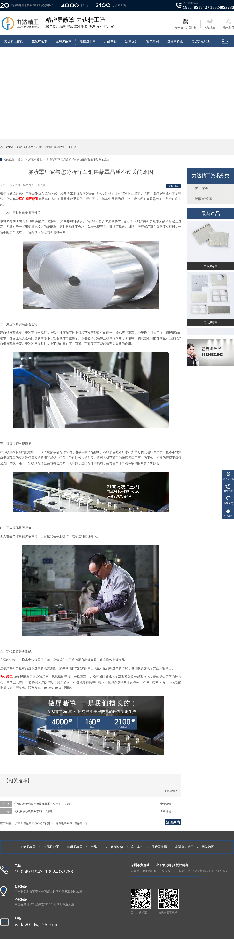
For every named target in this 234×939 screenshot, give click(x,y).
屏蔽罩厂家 (81, 823)
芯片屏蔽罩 (210, 323)
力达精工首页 (13, 41)
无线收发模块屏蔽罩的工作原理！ (34, 811)
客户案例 (152, 41)
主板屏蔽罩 (39, 41)
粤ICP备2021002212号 (156, 871)
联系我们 (228, 24)
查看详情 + (167, 803)
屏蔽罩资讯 (175, 41)
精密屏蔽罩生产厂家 (29, 146)
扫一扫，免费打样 (186, 24)
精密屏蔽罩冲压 (55, 146)
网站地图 (209, 24)
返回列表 (173, 185)
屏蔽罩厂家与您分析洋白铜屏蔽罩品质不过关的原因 (78, 159)
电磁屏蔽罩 (88, 41)
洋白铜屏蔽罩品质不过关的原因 (34, 823)
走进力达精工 (200, 41)
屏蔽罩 (72, 146)
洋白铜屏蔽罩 (64, 823)
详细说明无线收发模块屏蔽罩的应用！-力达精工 (43, 803)
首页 (21, 159)
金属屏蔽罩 (63, 41)
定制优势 (131, 41)
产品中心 (110, 41)
